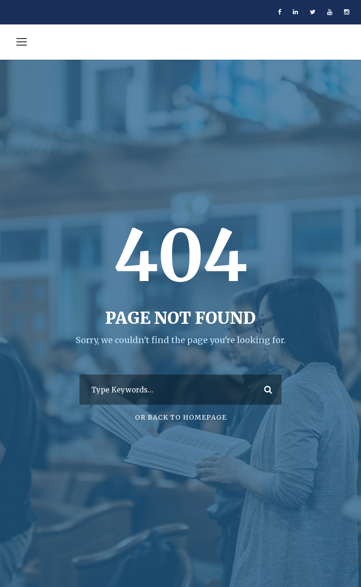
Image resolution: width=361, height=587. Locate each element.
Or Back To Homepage (181, 417)
